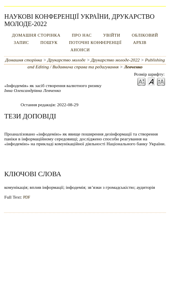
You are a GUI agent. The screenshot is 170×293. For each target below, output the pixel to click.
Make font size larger (161, 81)
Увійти (111, 35)
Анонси (80, 50)
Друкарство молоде (66, 59)
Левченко (133, 66)
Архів (139, 42)
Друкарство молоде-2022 (115, 59)
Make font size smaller (141, 81)
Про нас (82, 35)
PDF (26, 197)
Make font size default (151, 81)
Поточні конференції (95, 42)
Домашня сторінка (36, 35)
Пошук (48, 42)
